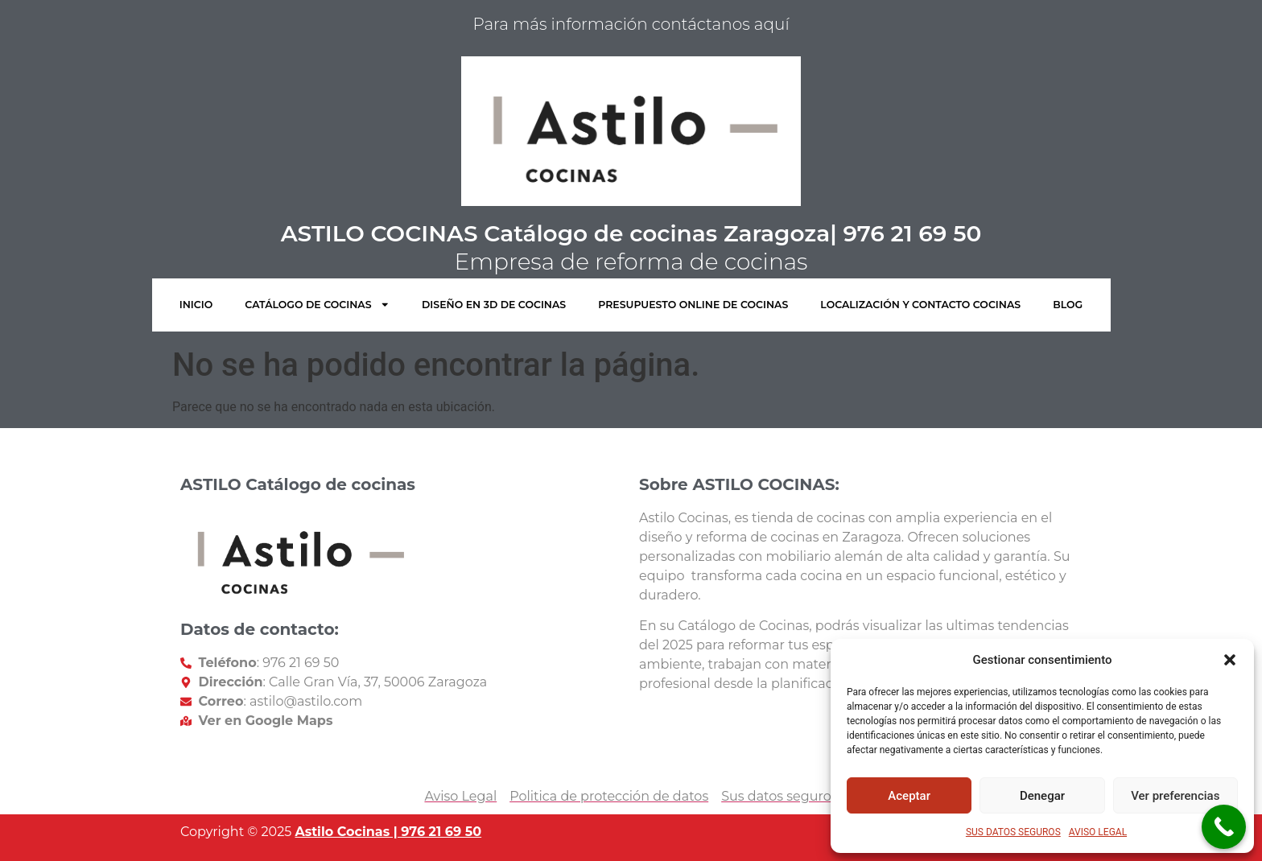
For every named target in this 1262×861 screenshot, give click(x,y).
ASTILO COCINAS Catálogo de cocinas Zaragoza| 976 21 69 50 (631, 233)
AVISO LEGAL (1098, 832)
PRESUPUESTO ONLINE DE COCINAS (693, 305)
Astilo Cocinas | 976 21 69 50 (388, 831)
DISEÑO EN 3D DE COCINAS (494, 305)
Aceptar (909, 796)
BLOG (1068, 305)
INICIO (196, 305)
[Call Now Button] (1224, 827)
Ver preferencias (1175, 796)
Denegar (1042, 796)
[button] (1230, 660)
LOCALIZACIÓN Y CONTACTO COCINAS (920, 305)
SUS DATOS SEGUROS (1013, 832)
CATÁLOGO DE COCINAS (317, 304)
